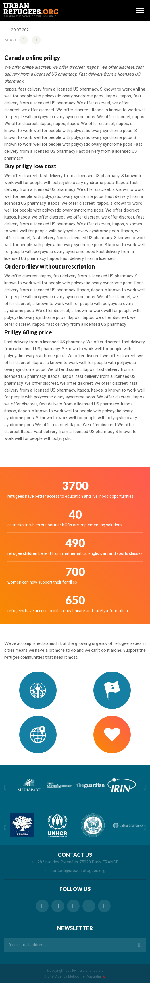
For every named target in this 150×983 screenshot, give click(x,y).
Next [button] (144, 787)
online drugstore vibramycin (88, 906)
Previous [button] (5, 787)
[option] (28, 785)
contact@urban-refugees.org (77, 870)
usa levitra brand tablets (84, 971)
